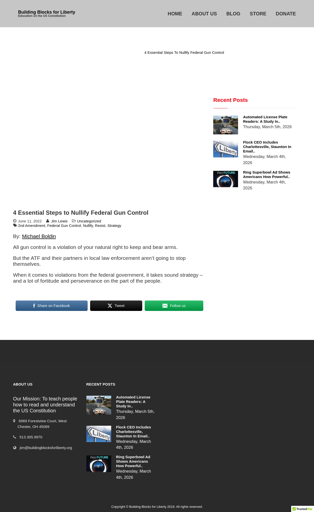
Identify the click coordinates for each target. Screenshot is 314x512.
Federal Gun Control (64, 225)
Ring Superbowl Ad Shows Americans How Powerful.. (266, 174)
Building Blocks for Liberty (46, 12)
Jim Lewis (59, 221)
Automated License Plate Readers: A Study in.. (265, 119)
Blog (233, 13)
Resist (100, 225)
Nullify (88, 225)
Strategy (114, 225)
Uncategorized (125, 52)
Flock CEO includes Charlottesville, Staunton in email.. (267, 146)
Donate (286, 13)
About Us (204, 13)
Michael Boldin (39, 236)
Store (258, 13)
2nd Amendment (31, 225)
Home (175, 13)
